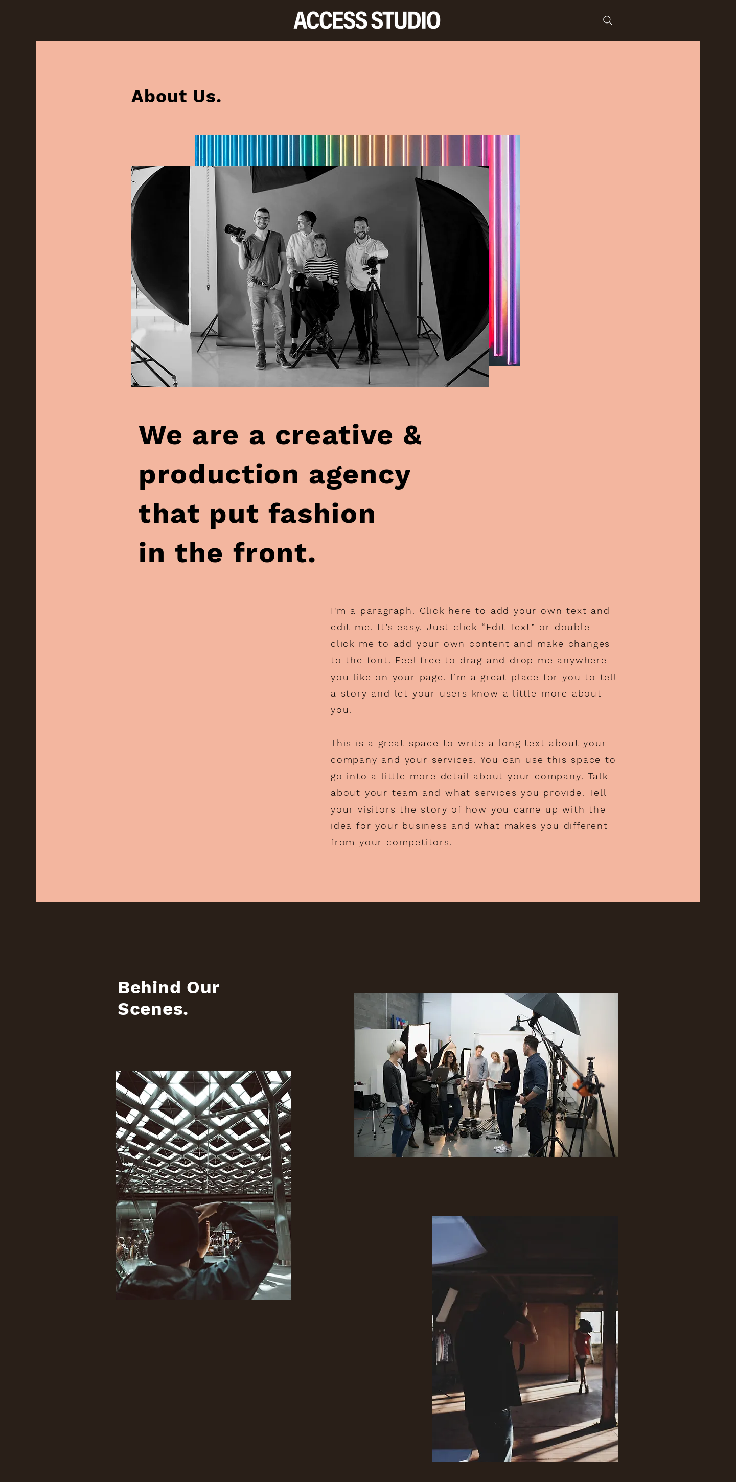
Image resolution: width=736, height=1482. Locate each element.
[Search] (607, 20)
